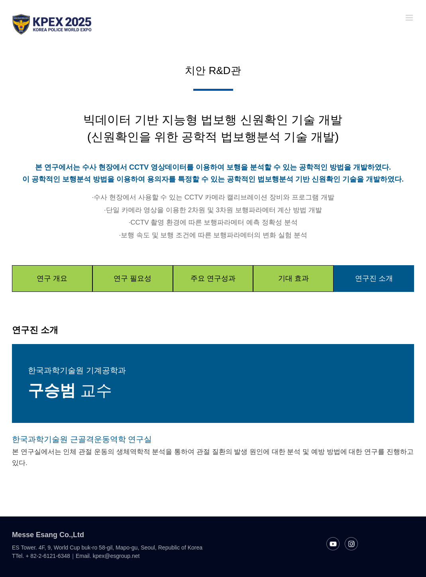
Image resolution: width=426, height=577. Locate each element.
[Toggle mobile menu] (410, 18)
